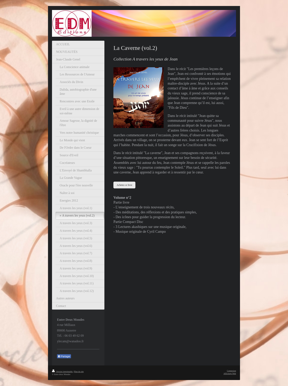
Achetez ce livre (124, 185)
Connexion (231, 371)
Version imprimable (62, 371)
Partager (64, 356)
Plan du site (79, 371)
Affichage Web (229, 373)
